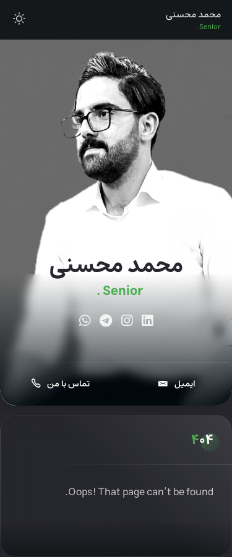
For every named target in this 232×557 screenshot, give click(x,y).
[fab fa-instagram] (126, 322)
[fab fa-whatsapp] (84, 322)
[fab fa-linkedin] (147, 322)
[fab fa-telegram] (106, 322)
